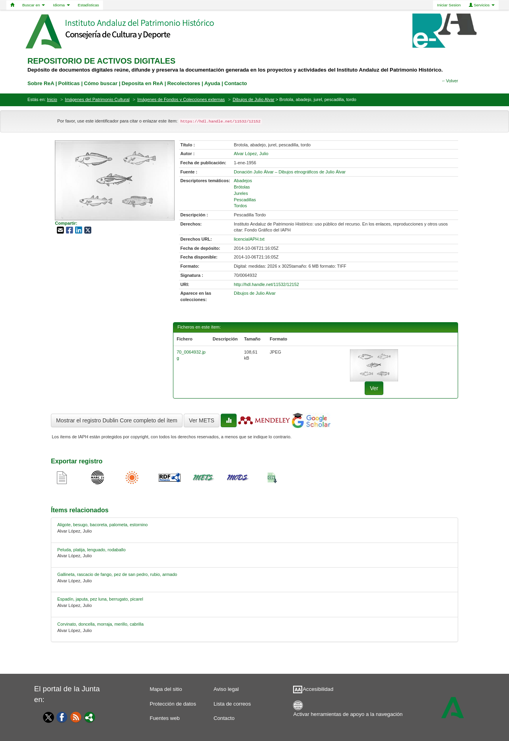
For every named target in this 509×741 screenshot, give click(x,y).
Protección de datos (173, 704)
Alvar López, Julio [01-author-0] (251, 153)
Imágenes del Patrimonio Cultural (97, 99)
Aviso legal (226, 689)
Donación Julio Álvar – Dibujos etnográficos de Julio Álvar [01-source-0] (290, 171)
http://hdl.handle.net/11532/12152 (266, 284)
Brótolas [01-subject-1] (242, 187)
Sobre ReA (40, 83)
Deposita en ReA (142, 83)
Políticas (69, 83)
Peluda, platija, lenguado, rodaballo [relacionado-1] (91, 549)
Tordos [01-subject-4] (240, 205)
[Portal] (90, 716)
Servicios (482, 5)
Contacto (224, 718)
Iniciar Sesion (448, 5)
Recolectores (183, 83)
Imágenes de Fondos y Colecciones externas (181, 99)
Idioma (61, 5)
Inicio (52, 99)
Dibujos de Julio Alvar (253, 99)
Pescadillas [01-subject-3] (245, 199)
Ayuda (212, 83)
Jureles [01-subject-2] (241, 193)
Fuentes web (165, 718)
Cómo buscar (100, 83)
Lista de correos (232, 704)
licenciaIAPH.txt (249, 239)
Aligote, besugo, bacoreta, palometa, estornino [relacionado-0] (102, 524)
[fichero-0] (374, 364)
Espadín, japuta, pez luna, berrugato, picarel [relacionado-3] (100, 599)
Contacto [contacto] (235, 83)
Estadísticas (88, 5)
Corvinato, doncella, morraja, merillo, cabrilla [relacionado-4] (100, 624)
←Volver (449, 80)
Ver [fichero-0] (374, 388)
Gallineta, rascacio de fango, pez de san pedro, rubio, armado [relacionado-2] (117, 574)
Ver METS (201, 420)
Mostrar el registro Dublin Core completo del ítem (116, 420)
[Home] (12, 5)
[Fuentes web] (76, 716)
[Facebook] (62, 716)
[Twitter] (46, 717)
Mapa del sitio (166, 689)
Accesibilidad (318, 689)
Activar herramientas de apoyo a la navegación (348, 714)
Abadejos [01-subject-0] (243, 180)
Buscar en (33, 5)
